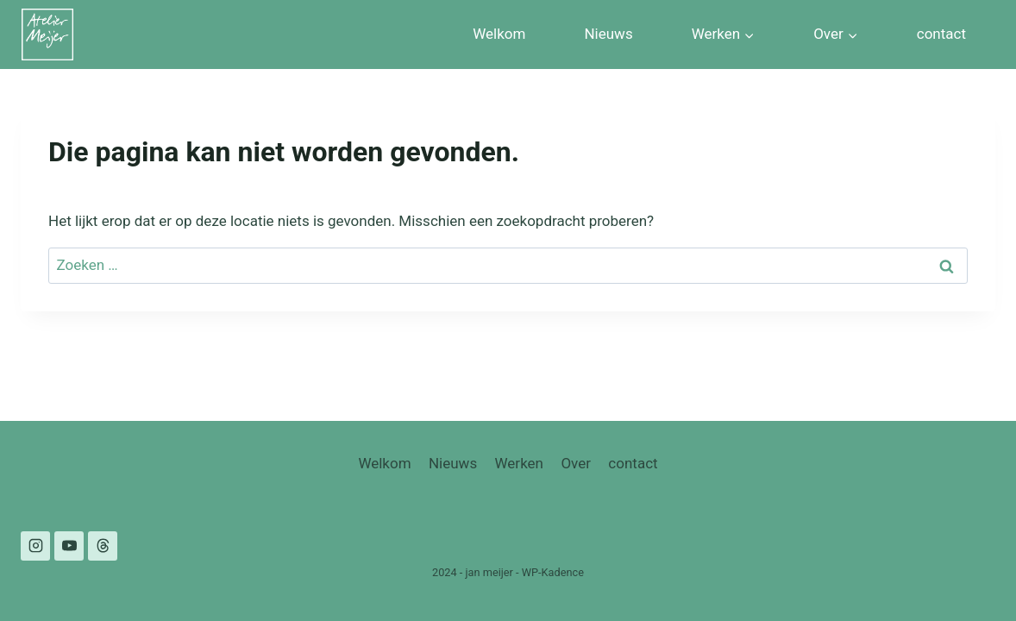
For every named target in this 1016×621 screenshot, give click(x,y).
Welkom (499, 33)
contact (941, 33)
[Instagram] (35, 546)
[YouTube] (69, 546)
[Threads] (102, 546)
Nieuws (608, 33)
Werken (519, 463)
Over (576, 463)
